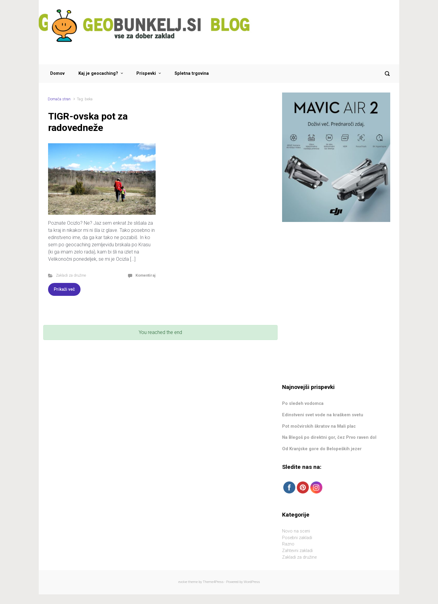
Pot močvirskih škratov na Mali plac (319, 426)
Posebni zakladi (297, 537)
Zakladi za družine (71, 275)
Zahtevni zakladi (297, 550)
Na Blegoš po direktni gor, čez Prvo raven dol (329, 437)
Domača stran (59, 99)
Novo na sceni (296, 531)
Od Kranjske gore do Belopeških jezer (322, 448)
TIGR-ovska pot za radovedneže (88, 122)
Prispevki (146, 73)
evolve (182, 582)
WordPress (252, 582)
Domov (57, 73)
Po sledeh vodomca (303, 403)
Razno (288, 544)
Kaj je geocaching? (98, 73)
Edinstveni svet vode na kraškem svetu (322, 414)
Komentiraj (145, 275)
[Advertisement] (336, 274)
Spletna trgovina (192, 73)
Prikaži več (64, 289)
